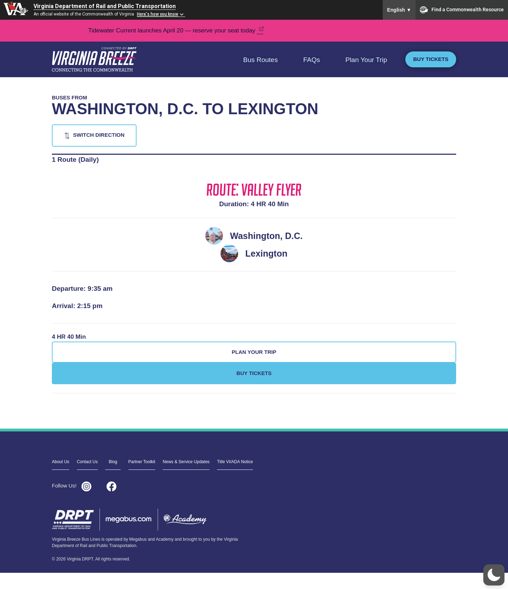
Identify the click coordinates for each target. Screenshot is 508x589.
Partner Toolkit (141, 461)
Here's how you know (157, 14)
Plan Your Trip (366, 59)
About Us (60, 461)
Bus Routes (260, 59)
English (399, 10)
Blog (113, 461)
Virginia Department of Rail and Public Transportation (105, 6)
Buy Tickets (430, 59)
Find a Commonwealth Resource (462, 9)
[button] (493, 574)
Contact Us (87, 461)
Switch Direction (99, 135)
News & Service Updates (186, 461)
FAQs (311, 59)
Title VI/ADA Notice (235, 461)
